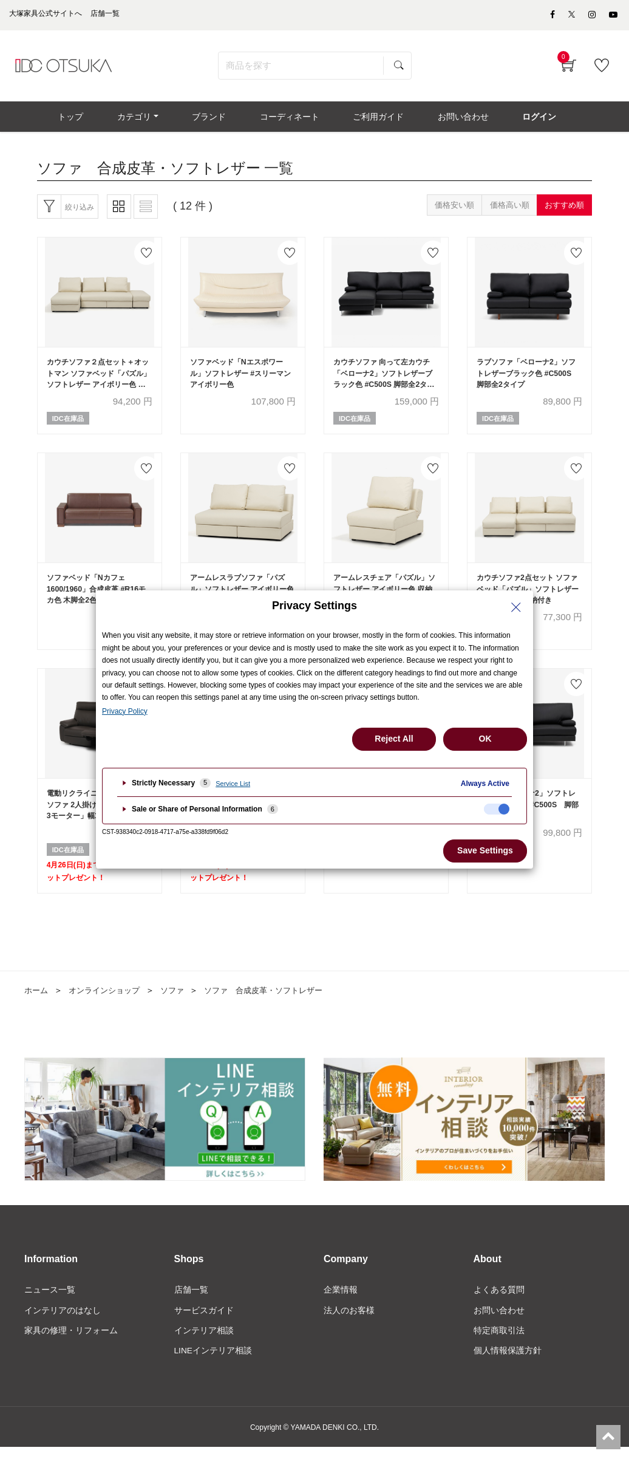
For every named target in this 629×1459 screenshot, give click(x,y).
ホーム (37, 1001)
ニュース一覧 (49, 1301)
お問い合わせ (499, 1322)
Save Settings (485, 850)
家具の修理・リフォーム (71, 1342)
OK (485, 738)
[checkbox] (496, 809)
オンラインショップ (108, 1001)
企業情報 (341, 1301)
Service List (233, 783)
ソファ (180, 1001)
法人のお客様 (349, 1322)
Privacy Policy (125, 711)
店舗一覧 (191, 1301)
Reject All (394, 738)
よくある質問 (499, 1301)
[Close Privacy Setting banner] (516, 607)
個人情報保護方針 (508, 1362)
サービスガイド (204, 1322)
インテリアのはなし (62, 1322)
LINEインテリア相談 (213, 1362)
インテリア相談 (204, 1342)
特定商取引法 (499, 1342)
